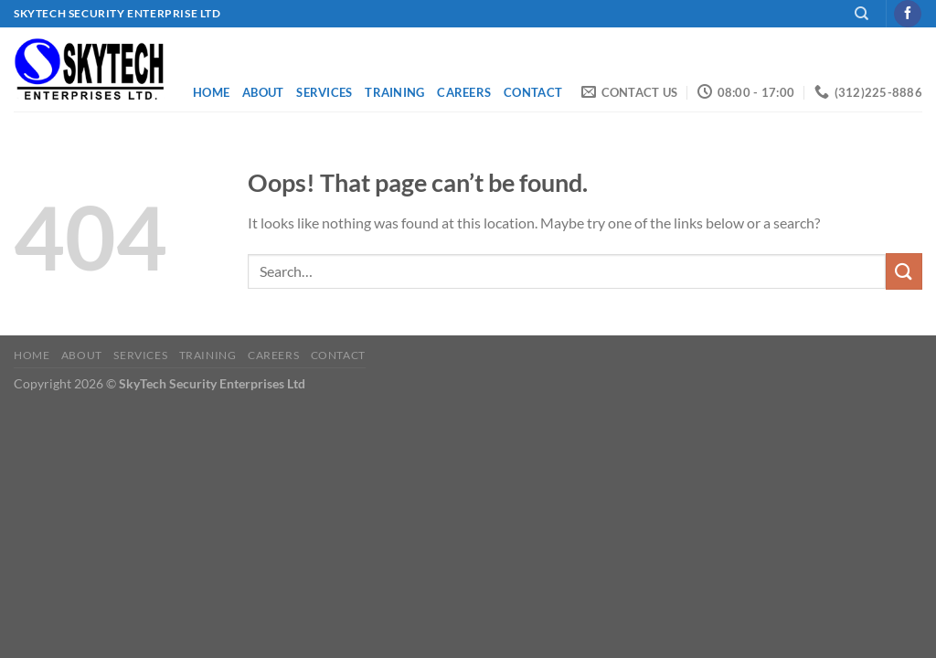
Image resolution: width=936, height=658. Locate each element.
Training (394, 92)
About (262, 92)
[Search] (861, 14)
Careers (464, 92)
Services (324, 92)
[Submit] (904, 271)
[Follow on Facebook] (907, 13)
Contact (533, 92)
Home (211, 92)
